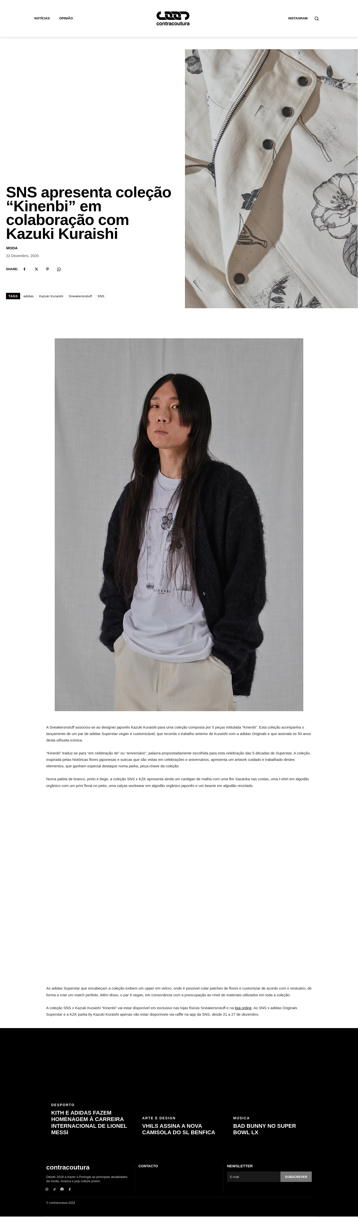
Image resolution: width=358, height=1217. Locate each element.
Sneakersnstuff (80, 297)
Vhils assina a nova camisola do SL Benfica (178, 1129)
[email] (253, 1177)
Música (241, 1118)
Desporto (63, 1105)
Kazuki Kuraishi (51, 297)
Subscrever (296, 1177)
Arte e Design (159, 1118)
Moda (12, 248)
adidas (28, 297)
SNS (100, 297)
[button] (316, 18)
